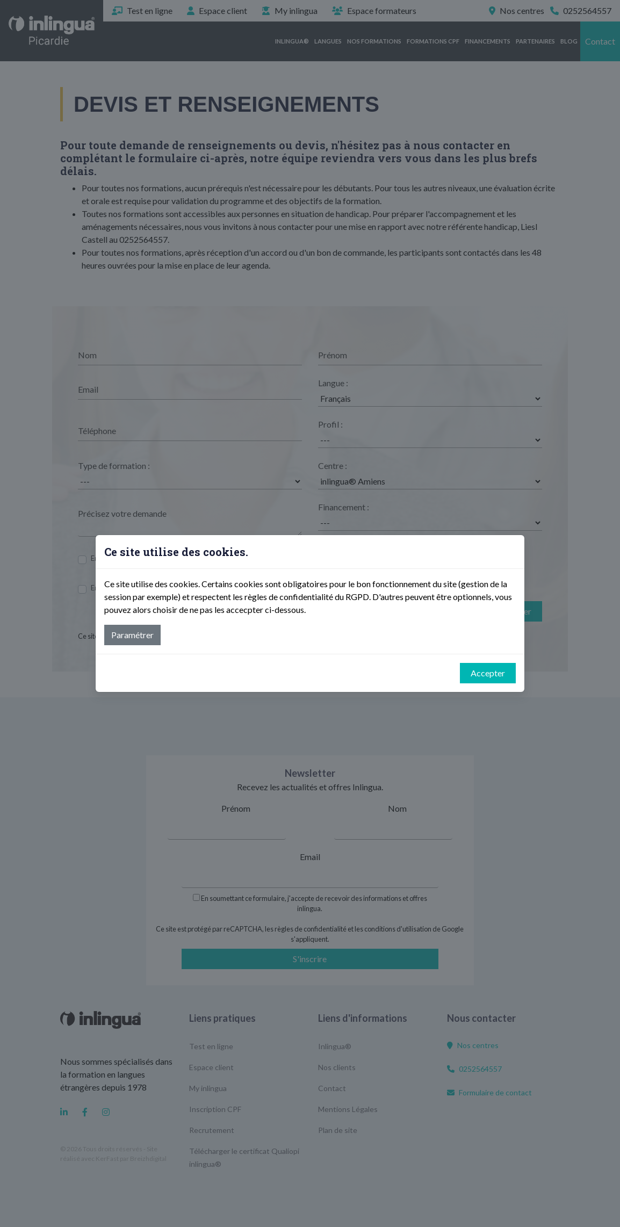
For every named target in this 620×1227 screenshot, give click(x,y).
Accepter (488, 673)
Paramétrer (132, 635)
